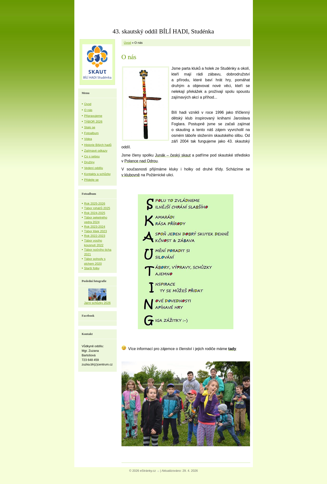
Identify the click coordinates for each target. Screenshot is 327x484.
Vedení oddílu (93, 168)
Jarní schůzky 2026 (97, 303)
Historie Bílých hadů (98, 145)
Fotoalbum (91, 133)
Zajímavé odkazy (96, 150)
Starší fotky (92, 268)
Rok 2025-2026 (94, 203)
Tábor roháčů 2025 (97, 208)
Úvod (127, 42)
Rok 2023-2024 (94, 226)
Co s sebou (92, 156)
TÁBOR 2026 (93, 121)
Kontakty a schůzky (97, 174)
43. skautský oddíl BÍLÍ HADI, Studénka (163, 31)
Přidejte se (91, 180)
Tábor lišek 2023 (95, 231)
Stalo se (89, 127)
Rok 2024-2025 (94, 213)
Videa (88, 139)
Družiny (89, 162)
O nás (88, 110)
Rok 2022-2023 (94, 236)
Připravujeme (93, 116)
